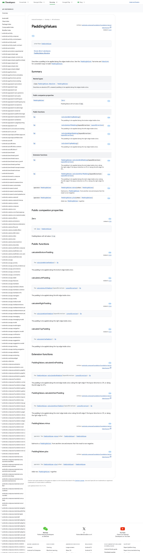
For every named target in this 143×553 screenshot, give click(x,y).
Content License (79, 480)
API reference (8, 9)
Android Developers (37, 19)
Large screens (70, 547)
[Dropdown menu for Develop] (57, 2)
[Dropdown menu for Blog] (85, 2)
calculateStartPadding (80, 174)
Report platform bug (130, 547)
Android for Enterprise (33, 550)
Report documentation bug (132, 550)
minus (74, 187)
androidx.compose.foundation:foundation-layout (96, 25)
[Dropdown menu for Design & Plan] (44, 2)
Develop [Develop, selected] (52, 2)
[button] (12, 33)
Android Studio (134, 2)
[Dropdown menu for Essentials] (28, 2)
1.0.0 (110, 30)
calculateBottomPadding (70, 117)
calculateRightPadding (69, 133)
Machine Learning (52, 550)
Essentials (23, 2)
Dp (34, 117)
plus (73, 198)
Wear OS (68, 550)
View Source (105, 28)
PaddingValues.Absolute (42, 53)
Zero (63, 100)
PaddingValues (46, 44)
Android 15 (88, 547)
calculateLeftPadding (69, 125)
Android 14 (88, 550)
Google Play (66, 2)
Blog (81, 2)
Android (29, 547)
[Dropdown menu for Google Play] (72, 2)
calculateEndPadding (79, 160)
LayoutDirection (97, 125)
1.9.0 (110, 221)
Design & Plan (38, 2)
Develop (47, 19)
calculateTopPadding (69, 143)
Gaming (49, 547)
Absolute (105, 61)
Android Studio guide (110, 549)
